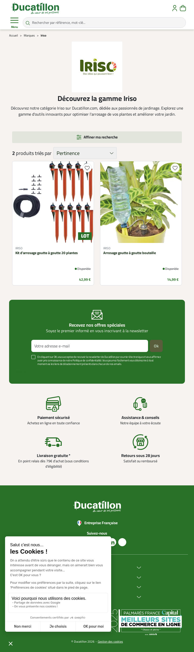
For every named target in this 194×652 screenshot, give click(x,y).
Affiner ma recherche (101, 137)
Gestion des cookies (110, 641)
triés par (43, 153)
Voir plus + (22, 371)
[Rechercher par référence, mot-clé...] (104, 22)
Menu (14, 22)
